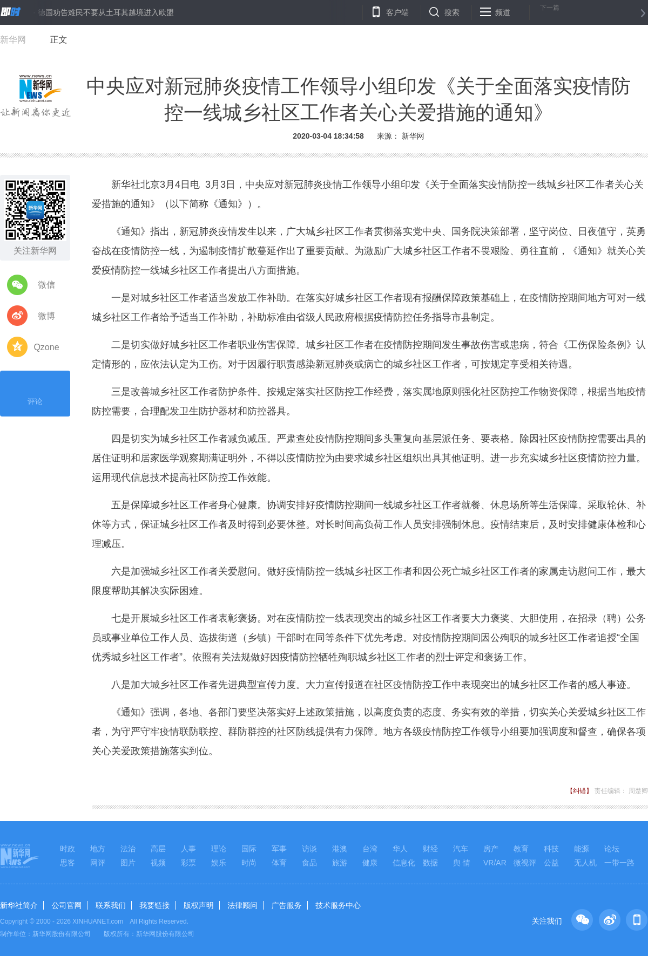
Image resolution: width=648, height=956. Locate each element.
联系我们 (111, 905)
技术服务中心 (338, 905)
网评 (97, 862)
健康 (369, 862)
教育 (521, 848)
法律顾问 (242, 905)
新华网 (13, 39)
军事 (279, 848)
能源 (581, 848)
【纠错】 (579, 791)
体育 (279, 862)
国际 (248, 848)
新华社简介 (19, 905)
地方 (97, 848)
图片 (128, 862)
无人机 (585, 862)
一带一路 (619, 862)
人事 (188, 848)
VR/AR (495, 862)
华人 (400, 848)
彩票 (188, 862)
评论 (35, 392)
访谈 (309, 848)
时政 (67, 848)
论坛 (611, 848)
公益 (551, 862)
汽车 (460, 848)
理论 (218, 848)
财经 (430, 848)
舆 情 (461, 862)
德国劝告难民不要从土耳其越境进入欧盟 (106, 12)
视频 (158, 862)
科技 (551, 848)
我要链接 (154, 905)
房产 (490, 848)
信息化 (404, 862)
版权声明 (199, 905)
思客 (67, 862)
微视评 (525, 862)
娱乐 (218, 862)
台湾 (369, 848)
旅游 (339, 862)
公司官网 (66, 905)
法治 (128, 848)
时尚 (248, 862)
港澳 (339, 848)
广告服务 (287, 905)
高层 (158, 848)
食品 (309, 862)
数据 (430, 862)
